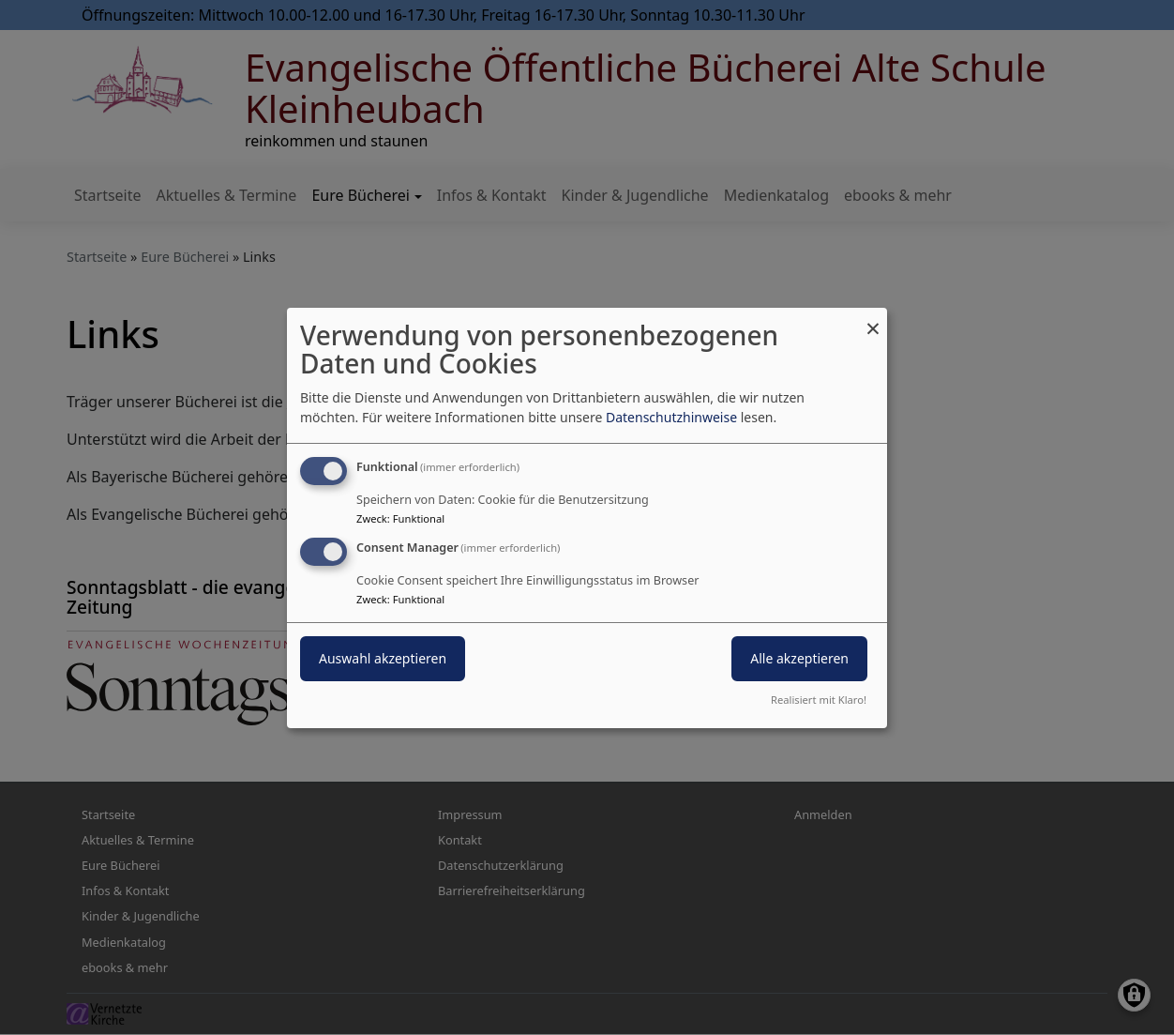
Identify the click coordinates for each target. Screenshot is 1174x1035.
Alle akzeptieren (799, 658)
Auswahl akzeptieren (382, 658)
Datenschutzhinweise (671, 417)
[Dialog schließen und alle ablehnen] (873, 318)
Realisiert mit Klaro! (818, 700)
